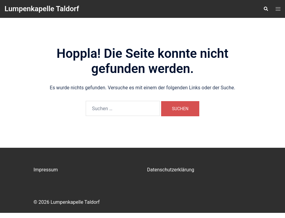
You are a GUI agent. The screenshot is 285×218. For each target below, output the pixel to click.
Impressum (46, 170)
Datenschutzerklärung (170, 170)
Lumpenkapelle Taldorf (42, 9)
